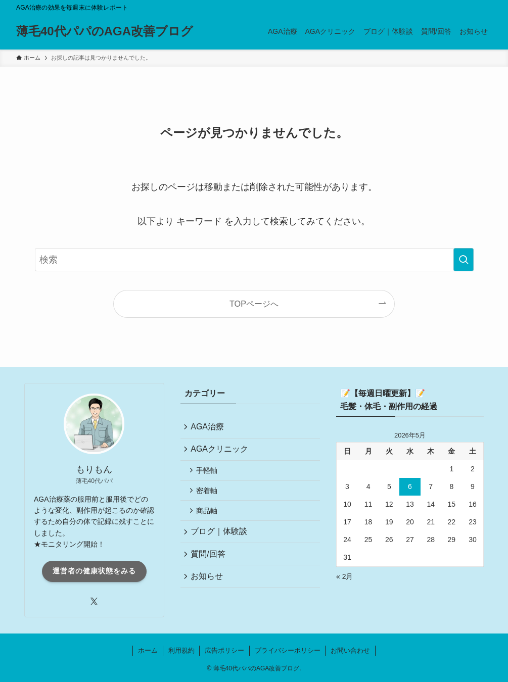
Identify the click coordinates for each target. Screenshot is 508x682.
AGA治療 (209, 427)
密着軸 (209, 496)
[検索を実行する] (463, 259)
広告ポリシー (224, 650)
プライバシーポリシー (287, 650)
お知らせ (209, 587)
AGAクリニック (221, 451)
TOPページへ (254, 303)
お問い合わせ (350, 650)
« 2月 (344, 576)
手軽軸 (209, 474)
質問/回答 (210, 564)
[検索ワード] (254, 259)
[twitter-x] (94, 602)
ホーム (148, 650)
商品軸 (209, 518)
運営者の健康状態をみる (94, 571)
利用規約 (181, 650)
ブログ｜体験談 (221, 540)
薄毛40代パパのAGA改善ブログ (104, 31)
